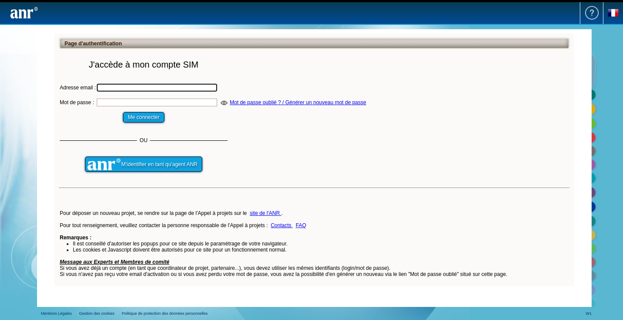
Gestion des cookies (97, 313)
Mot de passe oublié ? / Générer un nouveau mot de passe (298, 102)
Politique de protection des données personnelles (165, 313)
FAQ (301, 225)
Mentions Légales (56, 313)
